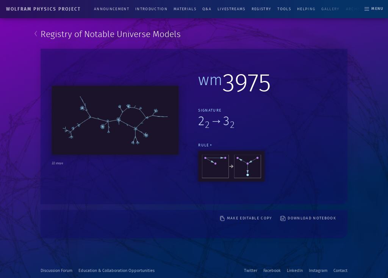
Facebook (272, 271)
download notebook (308, 218)
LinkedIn (295, 271)
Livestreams (231, 9)
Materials (185, 9)
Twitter (250, 271)
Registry (262, 9)
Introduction (151, 9)
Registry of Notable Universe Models (111, 34)
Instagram (318, 271)
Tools (284, 9)
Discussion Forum (56, 271)
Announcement (111, 9)
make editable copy (245, 218)
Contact (340, 271)
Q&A (206, 9)
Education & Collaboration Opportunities (116, 271)
